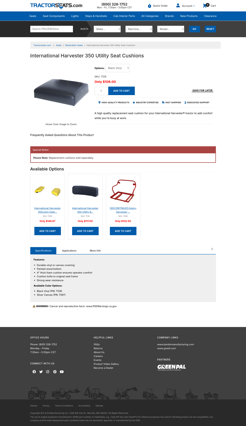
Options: (100, 68)
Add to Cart (121, 90)
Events (97, 360)
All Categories (150, 16)
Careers (98, 356)
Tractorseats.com (42, 45)
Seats (32, 16)
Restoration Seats (74, 45)
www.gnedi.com (166, 348)
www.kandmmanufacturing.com (175, 344)
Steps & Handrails (96, 16)
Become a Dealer (103, 367)
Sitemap (99, 405)
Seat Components (54, 16)
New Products (188, 16)
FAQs (97, 344)
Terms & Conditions (64, 405)
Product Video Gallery (106, 363)
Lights (75, 16)
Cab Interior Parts (124, 16)
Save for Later (202, 91)
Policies (33, 405)
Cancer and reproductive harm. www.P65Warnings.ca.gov (75, 306)
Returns (98, 348)
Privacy (46, 405)
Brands (169, 16)
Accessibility (84, 405)
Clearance (210, 16)
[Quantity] (101, 91)
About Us (99, 352)
